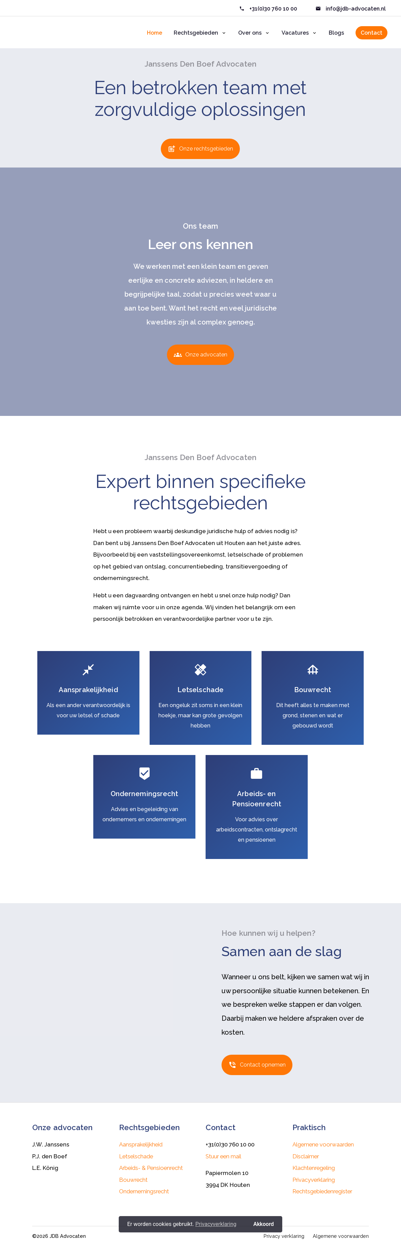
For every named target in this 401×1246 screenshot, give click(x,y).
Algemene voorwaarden (323, 1144)
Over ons (250, 33)
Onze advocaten (200, 357)
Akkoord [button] (263, 1224)
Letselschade (136, 1156)
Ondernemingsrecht (144, 1191)
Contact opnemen (257, 1067)
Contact (371, 33)
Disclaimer (305, 1156)
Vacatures (295, 33)
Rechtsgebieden (196, 33)
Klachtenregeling (313, 1167)
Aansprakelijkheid (141, 1144)
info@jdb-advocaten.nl (355, 8)
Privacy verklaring (284, 1236)
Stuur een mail (223, 1156)
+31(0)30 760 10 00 (273, 8)
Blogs (336, 33)
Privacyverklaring (313, 1179)
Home (154, 33)
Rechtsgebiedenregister (322, 1191)
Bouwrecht (133, 1179)
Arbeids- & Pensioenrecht (151, 1167)
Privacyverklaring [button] (215, 1224)
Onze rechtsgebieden (200, 151)
